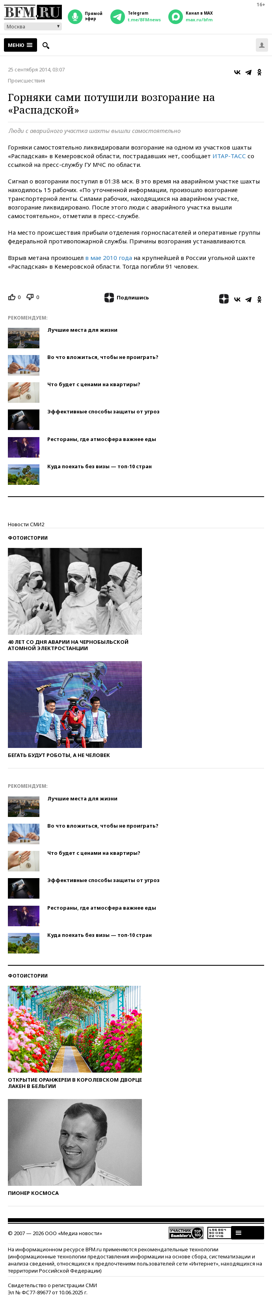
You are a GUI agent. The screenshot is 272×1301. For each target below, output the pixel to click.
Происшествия (26, 80)
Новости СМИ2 (26, 524)
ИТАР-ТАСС (230, 156)
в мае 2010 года (109, 258)
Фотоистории (28, 538)
